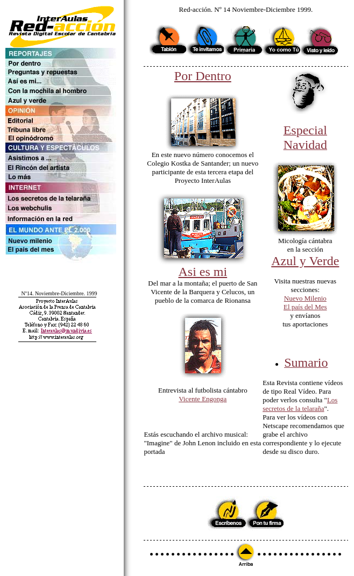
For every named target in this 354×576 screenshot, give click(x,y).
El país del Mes (305, 307)
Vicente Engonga (202, 399)
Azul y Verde (305, 261)
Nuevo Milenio (305, 298)
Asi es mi (202, 272)
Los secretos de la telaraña (300, 404)
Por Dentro (202, 76)
